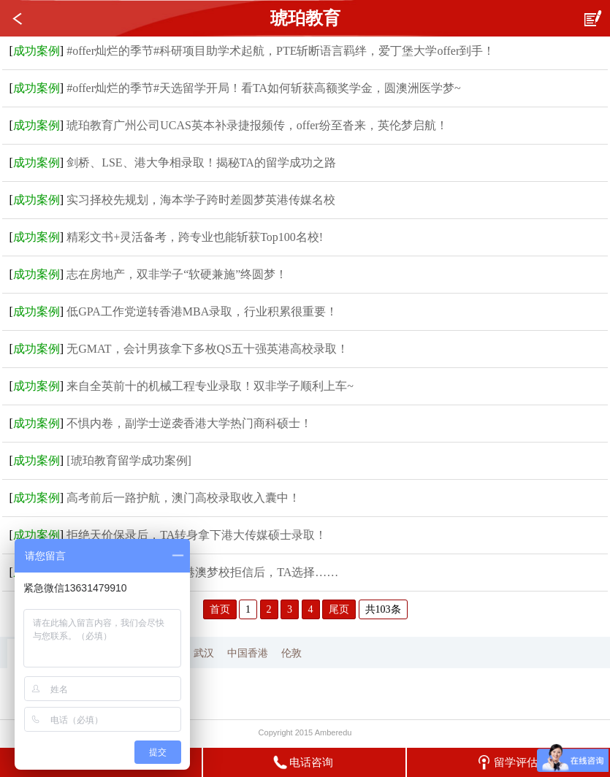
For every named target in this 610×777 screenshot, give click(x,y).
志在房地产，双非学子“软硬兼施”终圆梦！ (176, 274)
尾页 (339, 609)
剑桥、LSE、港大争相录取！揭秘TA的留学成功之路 (201, 162)
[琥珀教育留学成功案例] (128, 460)
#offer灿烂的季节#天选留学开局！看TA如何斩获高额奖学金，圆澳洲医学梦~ (263, 88)
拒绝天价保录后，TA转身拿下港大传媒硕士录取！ (196, 535)
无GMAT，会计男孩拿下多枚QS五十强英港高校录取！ (207, 348)
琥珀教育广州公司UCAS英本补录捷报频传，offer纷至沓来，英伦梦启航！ (256, 125)
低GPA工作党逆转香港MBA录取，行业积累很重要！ (202, 311)
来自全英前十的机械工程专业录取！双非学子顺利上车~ (210, 386)
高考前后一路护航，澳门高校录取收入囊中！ (183, 497)
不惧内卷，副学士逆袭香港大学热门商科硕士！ (189, 423)
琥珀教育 (305, 18)
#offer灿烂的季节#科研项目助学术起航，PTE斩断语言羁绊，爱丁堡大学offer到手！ (280, 51)
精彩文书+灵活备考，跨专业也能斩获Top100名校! (194, 237)
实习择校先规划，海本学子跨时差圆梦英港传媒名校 (200, 200)
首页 (220, 609)
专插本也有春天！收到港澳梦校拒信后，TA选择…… (202, 572)
